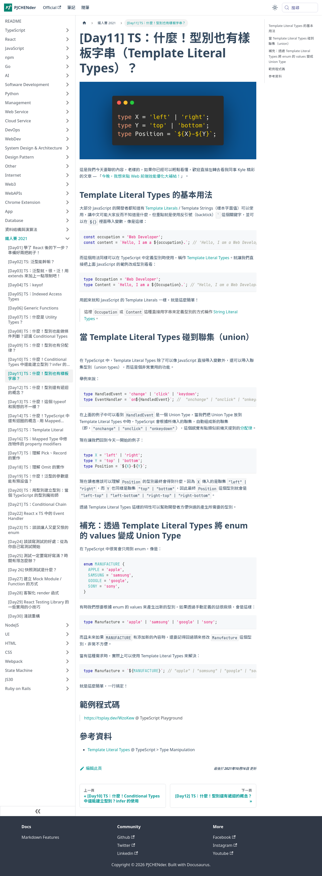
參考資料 (275, 76)
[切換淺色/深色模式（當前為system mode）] (275, 8)
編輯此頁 (91, 768)
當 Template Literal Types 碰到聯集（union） (291, 41)
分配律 (246, 428)
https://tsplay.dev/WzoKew (109, 718)
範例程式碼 (277, 69)
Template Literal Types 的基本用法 (291, 28)
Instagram (225, 845)
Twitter (126, 845)
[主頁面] (84, 23)
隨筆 (85, 7)
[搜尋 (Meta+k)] (300, 7)
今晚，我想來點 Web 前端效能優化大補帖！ (141, 176)
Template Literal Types (208, 257)
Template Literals (162, 208)
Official (52, 7)
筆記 (71, 7)
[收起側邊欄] (38, 811)
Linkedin (127, 853)
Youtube (223, 853)
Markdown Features (40, 837)
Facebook (224, 837)
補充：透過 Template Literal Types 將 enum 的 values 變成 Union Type (291, 56)
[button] (37, 30)
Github (126, 837)
